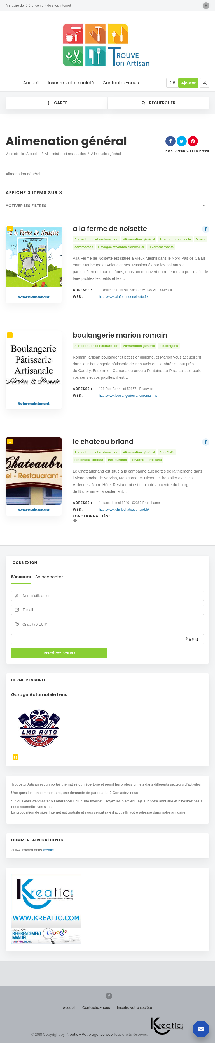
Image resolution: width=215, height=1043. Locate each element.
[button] (204, 83)
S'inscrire (21, 577)
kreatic (48, 850)
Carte (56, 103)
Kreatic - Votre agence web (90, 1034)
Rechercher (159, 103)
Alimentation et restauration (65, 154)
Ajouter (188, 83)
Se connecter (49, 577)
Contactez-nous (96, 1007)
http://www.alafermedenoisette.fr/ (123, 297)
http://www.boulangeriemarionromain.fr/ (128, 396)
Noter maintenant (33, 297)
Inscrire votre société (134, 1007)
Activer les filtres (26, 205)
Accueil (31, 154)
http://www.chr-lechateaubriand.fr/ (124, 510)
